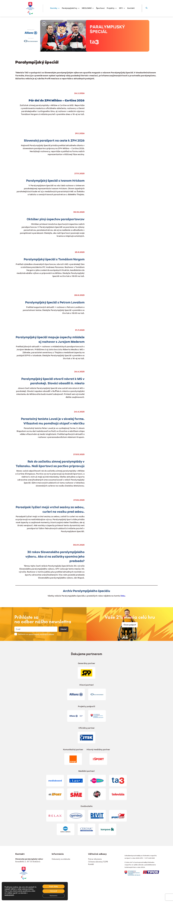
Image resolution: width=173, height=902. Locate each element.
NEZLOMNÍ (88, 8)
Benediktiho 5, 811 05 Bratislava (27, 861)
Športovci (100, 8)
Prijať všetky (53, 886)
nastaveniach (9, 895)
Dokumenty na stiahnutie (61, 859)
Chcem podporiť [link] (130, 625)
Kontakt (131, 8)
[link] (23, 873)
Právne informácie (95, 859)
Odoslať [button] (63, 629)
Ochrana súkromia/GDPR (98, 861)
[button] (146, 8)
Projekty (112, 8)
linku (123, 596)
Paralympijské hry (71, 8)
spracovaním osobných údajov (41, 634)
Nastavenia (53, 896)
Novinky (55, 8)
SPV (122, 8)
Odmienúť (53, 891)
